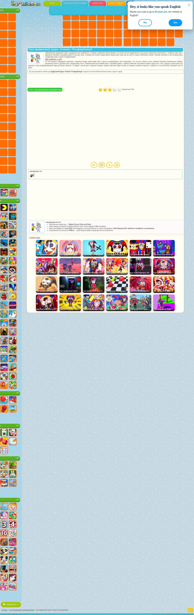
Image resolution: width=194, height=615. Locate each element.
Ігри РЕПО (48, 169)
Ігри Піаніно (101, 42)
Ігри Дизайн (84, 42)
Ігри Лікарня (84, 33)
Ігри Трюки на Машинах (179, 33)
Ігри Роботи (40, 33)
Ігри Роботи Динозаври (57, 33)
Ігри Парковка (14, 16)
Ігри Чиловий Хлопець (23, 169)
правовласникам (173, 613)
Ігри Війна (48, 59)
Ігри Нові (127, 16)
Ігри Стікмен (48, 25)
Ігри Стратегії (31, 16)
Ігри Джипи (57, 51)
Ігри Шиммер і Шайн (48, 117)
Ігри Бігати (31, 51)
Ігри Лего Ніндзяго (48, 82)
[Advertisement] (123, 81)
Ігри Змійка (127, 42)
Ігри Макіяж (109, 33)
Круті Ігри (153, 42)
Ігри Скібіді (57, 151)
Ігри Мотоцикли (40, 25)
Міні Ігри (162, 33)
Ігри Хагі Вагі (57, 134)
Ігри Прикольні (153, 33)
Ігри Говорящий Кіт (40, 82)
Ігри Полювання (48, 51)
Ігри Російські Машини (48, 42)
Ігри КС (14, 68)
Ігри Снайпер (31, 33)
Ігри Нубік (14, 143)
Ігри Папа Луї (118, 25)
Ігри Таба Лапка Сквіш (118, 42)
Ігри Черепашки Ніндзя (40, 117)
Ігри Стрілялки (40, 51)
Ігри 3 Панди (48, 100)
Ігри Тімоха (14, 169)
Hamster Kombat (23, 160)
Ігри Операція (101, 33)
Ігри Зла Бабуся (48, 91)
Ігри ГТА (40, 42)
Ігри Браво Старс (14, 134)
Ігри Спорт (36, 392)
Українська (11, 602)
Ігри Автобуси (14, 51)
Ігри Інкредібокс (57, 160)
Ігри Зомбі (48, 16)
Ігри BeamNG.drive (40, 68)
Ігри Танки (40, 16)
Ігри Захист (170, 42)
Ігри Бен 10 (23, 117)
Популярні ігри (36, 200)
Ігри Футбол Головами (31, 59)
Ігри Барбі (92, 16)
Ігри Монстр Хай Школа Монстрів (109, 16)
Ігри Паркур (14, 59)
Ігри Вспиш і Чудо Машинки (14, 108)
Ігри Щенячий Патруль (31, 82)
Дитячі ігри (35, 499)
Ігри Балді (40, 134)
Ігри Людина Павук (57, 108)
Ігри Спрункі (48, 160)
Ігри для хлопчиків (75, 3)
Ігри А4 (31, 134)
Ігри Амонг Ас (57, 125)
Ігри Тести (101, 16)
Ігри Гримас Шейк (14, 160)
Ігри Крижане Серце (84, 25)
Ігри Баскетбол (162, 42)
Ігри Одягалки (92, 25)
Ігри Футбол (23, 16)
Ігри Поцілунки (109, 25)
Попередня (102, 165)
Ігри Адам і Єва (31, 117)
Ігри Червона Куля (23, 91)
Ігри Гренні (48, 134)
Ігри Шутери (23, 51)
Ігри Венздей (31, 151)
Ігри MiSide (31, 169)
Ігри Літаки (23, 59)
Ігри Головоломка (23, 151)
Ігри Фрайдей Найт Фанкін (48, 151)
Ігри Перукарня (101, 25)
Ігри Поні (67, 16)
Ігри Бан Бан (40, 151)
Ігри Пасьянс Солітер (127, 33)
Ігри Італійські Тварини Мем (57, 169)
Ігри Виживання (14, 42)
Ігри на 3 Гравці (145, 42)
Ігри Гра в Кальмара (23, 134)
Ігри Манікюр (92, 33)
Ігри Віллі (14, 82)
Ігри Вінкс (109, 42)
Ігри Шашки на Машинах (57, 68)
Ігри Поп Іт (145, 33)
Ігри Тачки (57, 100)
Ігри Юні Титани (23, 125)
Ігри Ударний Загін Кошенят (40, 108)
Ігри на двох (116, 3)
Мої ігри (120, 165)
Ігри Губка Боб (23, 82)
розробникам (187, 613)
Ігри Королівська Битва (57, 16)
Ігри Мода (67, 42)
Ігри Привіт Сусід (23, 143)
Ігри (52, 3)
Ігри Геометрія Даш (127, 25)
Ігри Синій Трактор (31, 125)
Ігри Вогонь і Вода (84, 16)
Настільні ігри (36, 425)
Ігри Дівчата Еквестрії (75, 16)
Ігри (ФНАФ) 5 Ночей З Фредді (57, 82)
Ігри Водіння (40, 59)
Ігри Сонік (23, 108)
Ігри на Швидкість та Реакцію (170, 33)
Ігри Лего (57, 91)
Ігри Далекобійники (57, 59)
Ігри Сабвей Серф (14, 100)
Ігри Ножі (136, 33)
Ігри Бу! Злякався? (40, 169)
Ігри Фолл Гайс (40, 125)
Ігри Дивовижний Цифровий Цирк (31, 160)
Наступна (137, 165)
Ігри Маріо (48, 108)
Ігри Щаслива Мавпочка (57, 117)
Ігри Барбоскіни (31, 108)
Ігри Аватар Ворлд (57, 143)
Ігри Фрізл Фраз (14, 117)
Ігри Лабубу (14, 177)
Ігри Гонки (23, 33)
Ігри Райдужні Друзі (40, 143)
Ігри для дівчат (92, 9)
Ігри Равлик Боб (14, 91)
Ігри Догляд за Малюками (75, 42)
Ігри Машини (23, 25)
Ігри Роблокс (36, 185)
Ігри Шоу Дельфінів (40, 100)
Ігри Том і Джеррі (14, 125)
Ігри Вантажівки (57, 25)
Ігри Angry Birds (23, 100)
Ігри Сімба (14, 151)
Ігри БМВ (23, 68)
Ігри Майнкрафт (14, 25)
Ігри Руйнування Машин (48, 68)
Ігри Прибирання (92, 42)
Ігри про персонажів (36, 75)
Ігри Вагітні (67, 33)
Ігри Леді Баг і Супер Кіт (40, 91)
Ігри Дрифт (57, 42)
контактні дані (158, 613)
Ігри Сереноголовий (48, 125)
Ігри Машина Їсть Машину (31, 42)
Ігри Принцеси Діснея (118, 33)
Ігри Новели (75, 33)
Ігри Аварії (31, 25)
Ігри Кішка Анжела (75, 25)
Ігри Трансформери (40, 160)
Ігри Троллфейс (31, 91)
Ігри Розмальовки (67, 25)
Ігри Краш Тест (31, 68)
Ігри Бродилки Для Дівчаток (118, 16)
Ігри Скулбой (31, 143)
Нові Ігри (97, 3)
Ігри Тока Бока (48, 143)
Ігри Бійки (14, 33)
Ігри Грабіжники (23, 42)
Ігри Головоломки (136, 42)
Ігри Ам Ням (31, 100)
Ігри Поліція (48, 33)
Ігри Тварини (36, 457)
